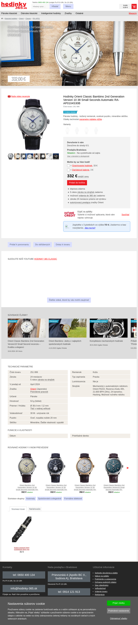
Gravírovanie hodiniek (82, 166)
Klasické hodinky (11, 18)
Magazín (133, 13)
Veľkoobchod (100, 588)
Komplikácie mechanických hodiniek (106, 341)
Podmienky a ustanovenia (105, 579)
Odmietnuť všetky (118, 618)
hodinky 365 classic (45, 259)
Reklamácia (99, 595)
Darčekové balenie (80, 170)
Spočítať (125, 215)
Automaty (30, 498)
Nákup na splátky (102, 576)
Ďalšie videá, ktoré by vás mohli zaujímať (69, 300)
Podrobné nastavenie (118, 611)
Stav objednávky (101, 585)
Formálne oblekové (73, 498)
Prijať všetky (119, 603)
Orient (21, 18)
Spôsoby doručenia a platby (106, 573)
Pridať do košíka (77, 182)
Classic (28, 18)
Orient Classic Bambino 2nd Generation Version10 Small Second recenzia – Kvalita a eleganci (26, 344)
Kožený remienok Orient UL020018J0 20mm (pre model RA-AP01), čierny (21, 549)
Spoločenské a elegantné (49, 498)
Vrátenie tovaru (101, 591)
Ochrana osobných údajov (105, 582)
